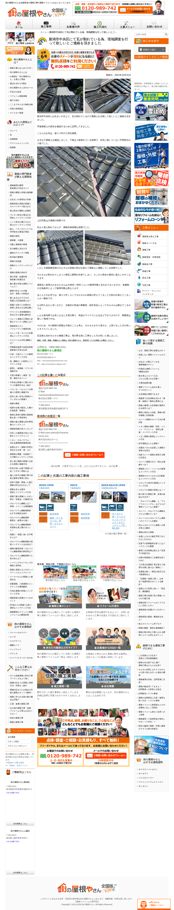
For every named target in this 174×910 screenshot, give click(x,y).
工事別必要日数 (145, 383)
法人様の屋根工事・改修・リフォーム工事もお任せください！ (21, 711)
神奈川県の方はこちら (84, 580)
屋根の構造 (14, 403)
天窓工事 (146, 285)
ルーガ (13, 637)
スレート (14, 131)
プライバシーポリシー (17, 746)
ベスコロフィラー (146, 778)
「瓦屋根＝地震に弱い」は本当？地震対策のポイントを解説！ (151, 581)
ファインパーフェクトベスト (151, 782)
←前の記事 (54, 466)
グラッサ (14, 653)
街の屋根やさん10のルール (21, 88)
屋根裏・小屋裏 (16, 240)
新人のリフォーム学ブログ (150, 624)
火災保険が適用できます (149, 394)
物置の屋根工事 (16, 722)
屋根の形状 (14, 236)
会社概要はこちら (20, 824)
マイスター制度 (16, 113)
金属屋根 (14, 139)
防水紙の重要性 (16, 257)
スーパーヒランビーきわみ (21, 658)
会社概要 (11, 737)
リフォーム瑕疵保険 (18, 96)
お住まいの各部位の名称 (20, 199)
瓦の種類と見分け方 (18, 249)
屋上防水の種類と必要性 (20, 211)
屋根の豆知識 (15, 261)
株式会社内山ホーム (48, 439)
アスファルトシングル (19, 143)
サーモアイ (143, 773)
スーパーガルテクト (18, 632)
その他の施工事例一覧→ (117, 533)
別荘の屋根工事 (16, 718)
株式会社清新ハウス (48, 398)
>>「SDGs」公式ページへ (16, 765)
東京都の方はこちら (55, 580)
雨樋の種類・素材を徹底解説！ (152, 628)
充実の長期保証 (16, 109)
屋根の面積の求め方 (18, 272)
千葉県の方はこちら (112, 580)
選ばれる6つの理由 (18, 83)
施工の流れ (14, 100)
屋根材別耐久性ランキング (21, 429)
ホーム (43, 32)
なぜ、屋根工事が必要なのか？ (152, 350)
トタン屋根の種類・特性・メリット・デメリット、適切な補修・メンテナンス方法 (152, 429)
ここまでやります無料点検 (21, 104)
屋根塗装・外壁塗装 (151, 257)
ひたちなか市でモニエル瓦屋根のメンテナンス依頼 (96, 466)
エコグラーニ (15, 641)
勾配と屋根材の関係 (18, 244)
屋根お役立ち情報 (146, 532)
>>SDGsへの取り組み (14, 763)
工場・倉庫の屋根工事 (19, 704)
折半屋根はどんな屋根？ (149, 443)
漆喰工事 (146, 250)
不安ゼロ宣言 (15, 92)
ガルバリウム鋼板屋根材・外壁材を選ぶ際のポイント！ (21, 527)
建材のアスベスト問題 (19, 253)
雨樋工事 (146, 271)
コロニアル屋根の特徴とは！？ (152, 490)
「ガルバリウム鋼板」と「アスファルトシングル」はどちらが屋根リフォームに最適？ (152, 504)
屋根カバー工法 (149, 243)
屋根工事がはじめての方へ (21, 68)
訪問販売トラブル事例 (148, 693)
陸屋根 (13, 147)
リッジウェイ (15, 649)
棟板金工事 (147, 264)
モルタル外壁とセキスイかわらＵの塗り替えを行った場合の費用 (152, 672)
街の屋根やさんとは (18, 72)
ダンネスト (143, 786)
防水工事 (146, 278)
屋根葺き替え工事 (150, 236)
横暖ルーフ (14, 645)
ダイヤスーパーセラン (148, 769)
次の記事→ (114, 466)
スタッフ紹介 (13, 741)
